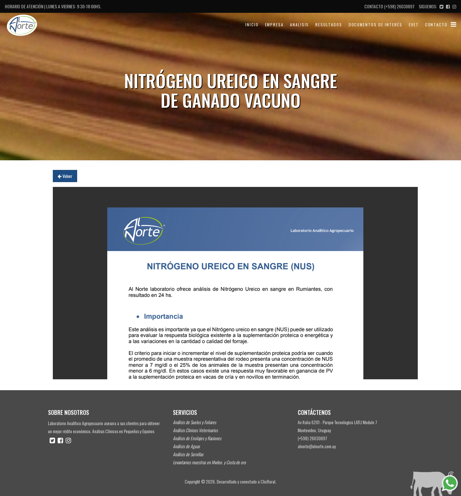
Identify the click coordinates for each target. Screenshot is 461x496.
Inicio (252, 24)
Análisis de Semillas (188, 454)
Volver (65, 175)
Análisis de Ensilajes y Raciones (197, 438)
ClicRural (268, 481)
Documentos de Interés (375, 24)
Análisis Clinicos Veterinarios (195, 430)
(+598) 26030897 (399, 6)
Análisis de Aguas (186, 446)
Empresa (274, 24)
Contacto (436, 24)
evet (414, 24)
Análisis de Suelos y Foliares (194, 422)
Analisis (299, 24)
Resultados (328, 24)
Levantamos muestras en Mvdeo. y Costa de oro (209, 462)
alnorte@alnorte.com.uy (317, 446)
